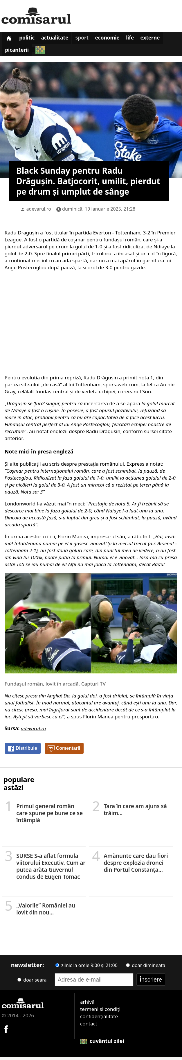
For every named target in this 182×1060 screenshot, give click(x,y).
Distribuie (22, 751)
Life (139, 38)
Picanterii (18, 52)
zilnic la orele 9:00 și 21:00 (86, 968)
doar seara (31, 983)
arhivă (87, 1004)
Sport (88, 38)
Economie (115, 38)
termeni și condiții (101, 1012)
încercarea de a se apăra (112, 406)
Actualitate (59, 38)
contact (88, 1026)
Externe (161, 38)
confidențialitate (99, 1019)
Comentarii (64, 751)
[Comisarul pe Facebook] (6, 1031)
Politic (29, 38)
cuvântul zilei (102, 1043)
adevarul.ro (38, 212)
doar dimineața (145, 968)
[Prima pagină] (9, 38)
